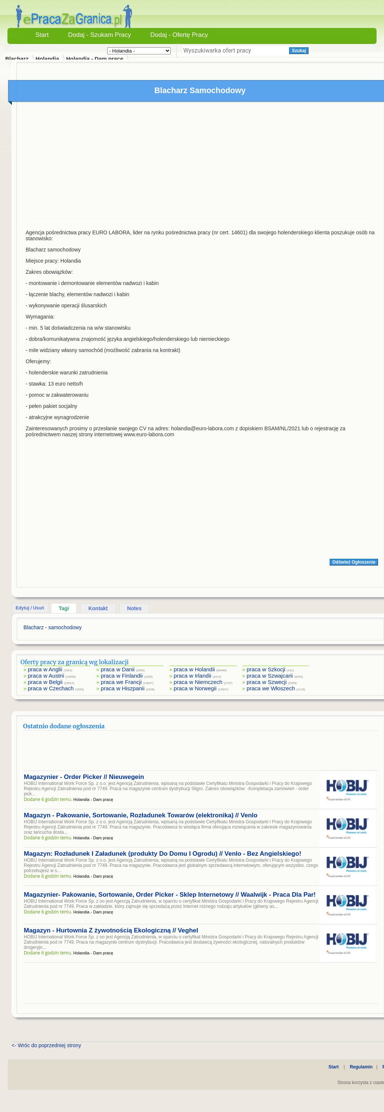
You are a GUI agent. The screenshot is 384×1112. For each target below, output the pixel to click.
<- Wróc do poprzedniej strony (46, 1045)
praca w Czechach (51, 688)
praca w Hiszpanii (123, 688)
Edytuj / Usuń (30, 608)
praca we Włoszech (271, 688)
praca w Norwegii (195, 688)
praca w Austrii (46, 675)
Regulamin (361, 1067)
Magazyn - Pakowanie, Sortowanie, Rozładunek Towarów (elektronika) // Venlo (140, 815)
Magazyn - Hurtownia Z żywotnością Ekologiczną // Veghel (111, 930)
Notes (134, 608)
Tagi (64, 608)
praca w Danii (118, 669)
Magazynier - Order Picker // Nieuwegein (84, 776)
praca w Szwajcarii (270, 675)
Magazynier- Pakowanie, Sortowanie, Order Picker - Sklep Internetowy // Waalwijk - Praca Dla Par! (170, 894)
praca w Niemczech (198, 682)
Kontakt (98, 608)
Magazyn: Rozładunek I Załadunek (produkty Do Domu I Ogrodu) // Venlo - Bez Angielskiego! (162, 853)
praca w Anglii (45, 669)
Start (42, 34)
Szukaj (299, 50)
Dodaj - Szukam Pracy (99, 34)
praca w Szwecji (267, 682)
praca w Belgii (45, 682)
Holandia (47, 59)
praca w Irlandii (192, 675)
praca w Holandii (194, 669)
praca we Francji (121, 682)
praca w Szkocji (266, 669)
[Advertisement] (200, 163)
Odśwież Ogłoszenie (353, 562)
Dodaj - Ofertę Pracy (179, 34)
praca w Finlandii (122, 675)
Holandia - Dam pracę (94, 59)
